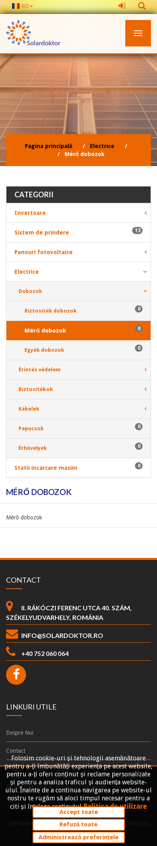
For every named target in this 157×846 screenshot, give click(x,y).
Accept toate (78, 812)
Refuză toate (78, 824)
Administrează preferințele (78, 837)
